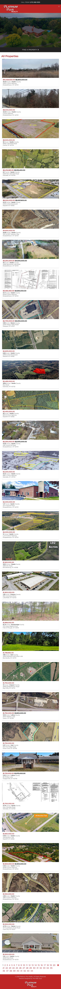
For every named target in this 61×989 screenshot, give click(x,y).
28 (27, 968)
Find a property (30, 50)
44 (31, 971)
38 (11, 971)
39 (14, 971)
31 (37, 968)
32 (41, 968)
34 (47, 968)
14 (36, 965)
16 (42, 965)
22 (7, 968)
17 (45, 965)
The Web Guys (37, 978)
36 (4, 971)
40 (18, 971)
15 (39, 965)
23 (10, 968)
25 (17, 968)
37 (7, 971)
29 (30, 968)
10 (24, 965)
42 (24, 971)
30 (34, 968)
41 (21, 971)
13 (33, 965)
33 (44, 968)
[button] (59, 6)
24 (13, 968)
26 (20, 968)
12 (29, 965)
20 (54, 965)
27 (24, 968)
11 (27, 965)
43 (28, 971)
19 (51, 965)
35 (51, 968)
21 (3, 968)
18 (48, 965)
